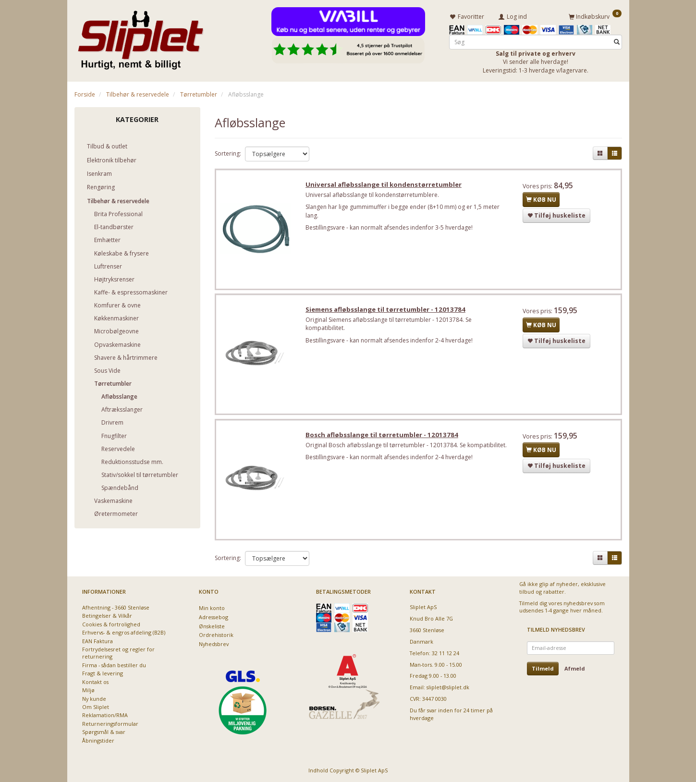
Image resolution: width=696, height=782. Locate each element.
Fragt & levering (102, 673)
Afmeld (574, 668)
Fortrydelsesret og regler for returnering (118, 653)
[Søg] (617, 41)
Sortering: (228, 153)
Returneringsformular (110, 723)
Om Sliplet (95, 706)
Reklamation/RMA (105, 715)
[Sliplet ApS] (140, 37)
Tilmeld (543, 668)
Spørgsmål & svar (103, 731)
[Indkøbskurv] (595, 16)
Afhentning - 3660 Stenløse (115, 607)
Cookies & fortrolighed (111, 624)
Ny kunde (94, 698)
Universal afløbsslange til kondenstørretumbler (385, 185)
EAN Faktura (97, 641)
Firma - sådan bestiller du (114, 665)
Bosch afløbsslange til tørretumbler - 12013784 (383, 438)
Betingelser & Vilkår (107, 615)
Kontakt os (95, 681)
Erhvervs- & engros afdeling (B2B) (123, 632)
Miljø (88, 690)
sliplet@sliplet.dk (448, 687)
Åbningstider (98, 740)
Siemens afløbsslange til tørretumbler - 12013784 (387, 311)
